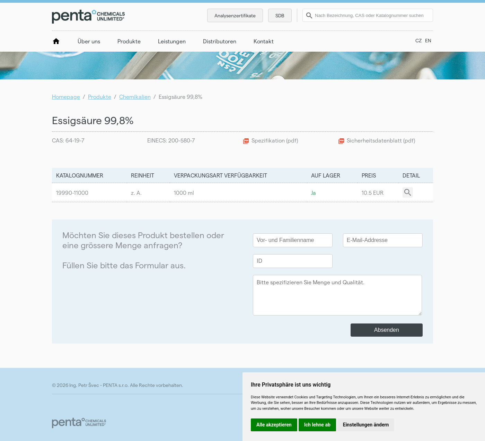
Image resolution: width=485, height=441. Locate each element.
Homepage (66, 96)
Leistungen (172, 41)
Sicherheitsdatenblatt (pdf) (381, 140)
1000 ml (184, 192)
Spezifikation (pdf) (275, 140)
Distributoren (219, 41)
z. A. (136, 192)
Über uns (89, 41)
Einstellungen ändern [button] (366, 424)
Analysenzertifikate (235, 15)
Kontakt (264, 41)
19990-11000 (72, 192)
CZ (418, 40)
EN (428, 40)
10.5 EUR (372, 192)
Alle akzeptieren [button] (274, 424)
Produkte (129, 41)
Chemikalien (135, 96)
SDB (279, 15)
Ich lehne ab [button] (317, 424)
